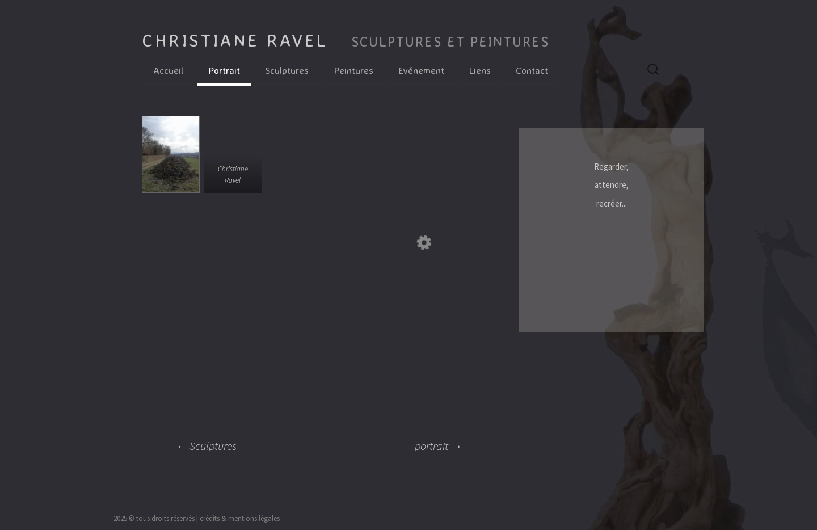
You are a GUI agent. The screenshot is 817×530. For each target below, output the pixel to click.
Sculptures (287, 70)
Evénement (421, 70)
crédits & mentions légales (240, 518)
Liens (480, 70)
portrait (438, 446)
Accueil (168, 70)
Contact (532, 70)
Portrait (224, 70)
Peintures (353, 70)
